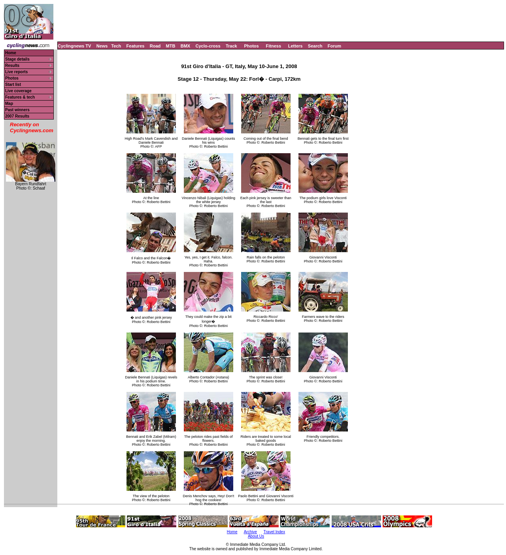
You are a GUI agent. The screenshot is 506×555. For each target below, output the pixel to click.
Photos (251, 46)
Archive (250, 532)
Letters (295, 46)
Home (10, 53)
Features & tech (20, 97)
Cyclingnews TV (74, 46)
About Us (256, 536)
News (102, 46)
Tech (116, 46)
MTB (171, 46)
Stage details (17, 59)
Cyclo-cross (208, 46)
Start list (13, 84)
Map (9, 103)
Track (231, 46)
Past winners (17, 110)
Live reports (16, 72)
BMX (185, 46)
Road (155, 46)
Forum (334, 46)
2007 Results (17, 116)
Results (12, 65)
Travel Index (274, 532)
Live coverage (18, 91)
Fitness (273, 46)
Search (315, 46)
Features (135, 46)
